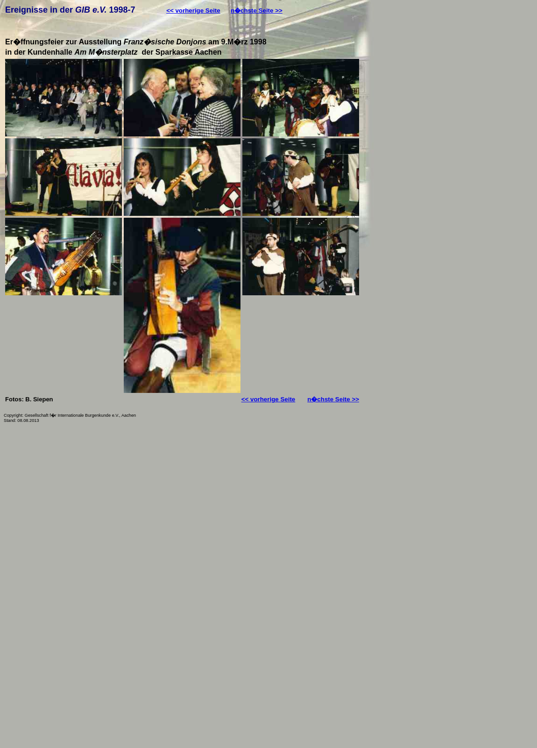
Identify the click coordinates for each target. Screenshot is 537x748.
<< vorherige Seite (193, 10)
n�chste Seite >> (257, 10)
